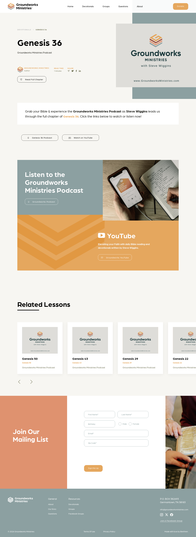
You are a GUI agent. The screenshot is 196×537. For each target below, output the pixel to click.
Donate (180, 6)
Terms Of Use (89, 531)
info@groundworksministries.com (174, 509)
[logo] (30, 6)
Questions (123, 6)
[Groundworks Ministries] (27, 500)
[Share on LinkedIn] (79, 71)
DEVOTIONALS (24, 29)
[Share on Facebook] (76, 71)
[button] (19, 382)
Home (70, 6)
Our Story (52, 509)
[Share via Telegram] (68, 71)
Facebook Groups (76, 513)
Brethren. (184, 531)
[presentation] (103, 454)
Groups (106, 6)
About (140, 6)
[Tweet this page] (72, 71)
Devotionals (88, 6)
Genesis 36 (41, 29)
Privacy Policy (109, 531)
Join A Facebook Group (171, 520)
